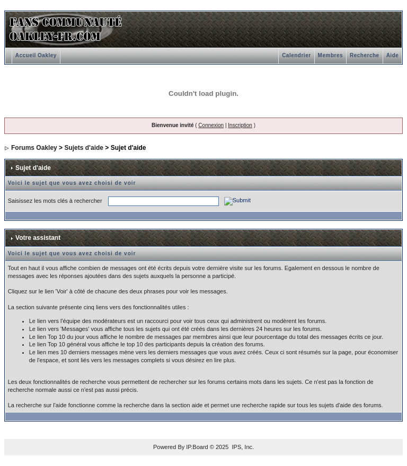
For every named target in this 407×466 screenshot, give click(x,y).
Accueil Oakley (36, 55)
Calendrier (296, 55)
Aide (392, 55)
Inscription (240, 125)
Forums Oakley (34, 147)
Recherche (364, 55)
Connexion (211, 125)
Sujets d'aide (83, 147)
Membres (330, 55)
